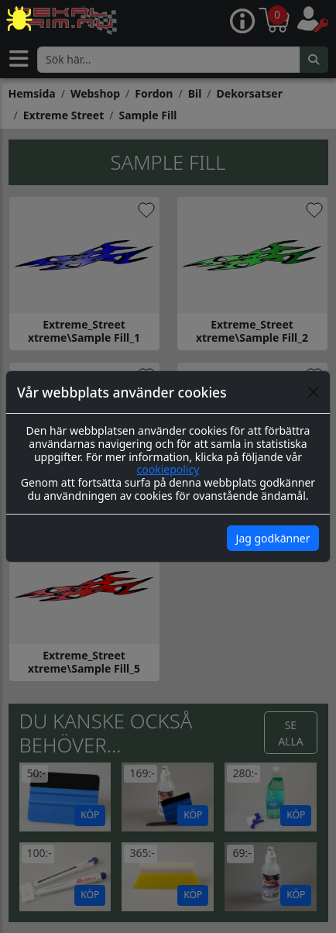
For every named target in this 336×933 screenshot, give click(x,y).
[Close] (313, 392)
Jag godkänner (273, 538)
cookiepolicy (168, 469)
